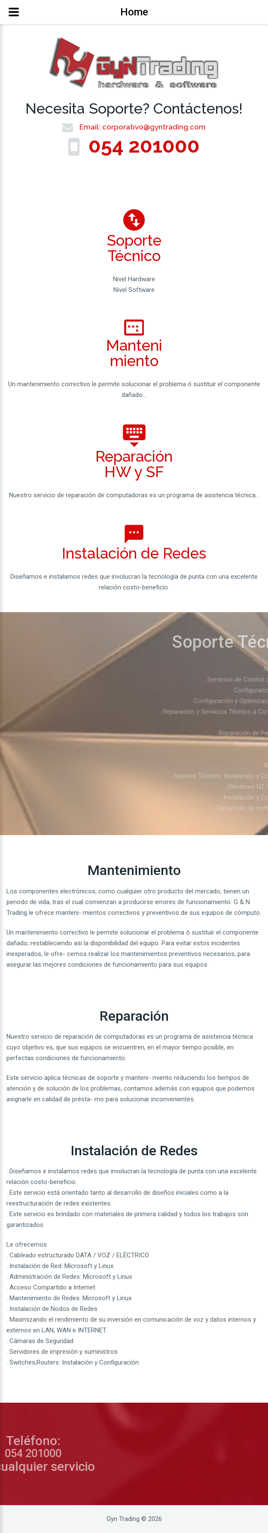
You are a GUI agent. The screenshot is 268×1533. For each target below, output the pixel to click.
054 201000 (144, 145)
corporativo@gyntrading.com (154, 127)
